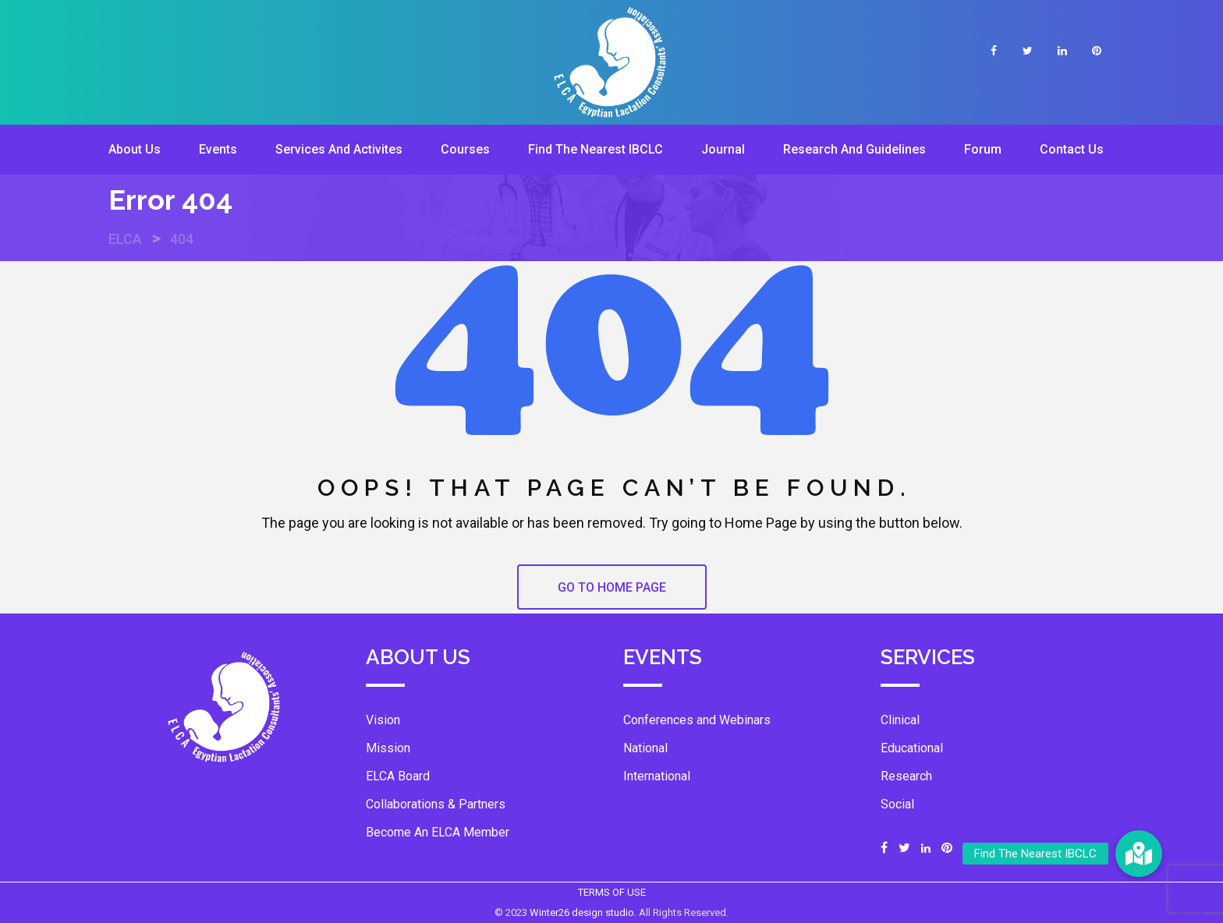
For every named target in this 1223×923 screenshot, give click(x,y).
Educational (912, 748)
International (656, 776)
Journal (723, 149)
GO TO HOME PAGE (612, 587)
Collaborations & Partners (435, 804)
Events (218, 149)
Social (897, 804)
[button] (1138, 853)
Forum (982, 149)
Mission (388, 748)
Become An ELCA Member (437, 832)
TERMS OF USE (612, 892)
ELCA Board (398, 776)
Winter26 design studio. (584, 912)
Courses (465, 149)
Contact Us (1072, 149)
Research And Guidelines (854, 149)
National (645, 748)
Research (906, 776)
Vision (383, 720)
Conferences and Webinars (697, 720)
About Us (134, 149)
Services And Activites (338, 149)
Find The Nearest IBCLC (595, 149)
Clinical (900, 720)
